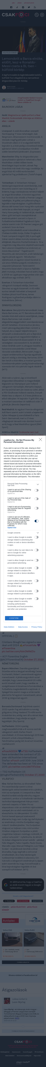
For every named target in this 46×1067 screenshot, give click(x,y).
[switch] (37, 490)
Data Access (23, 627)
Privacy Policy (36, 627)
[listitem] (23, 484)
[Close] (41, 440)
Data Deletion (9, 627)
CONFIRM (14, 618)
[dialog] (23, 533)
